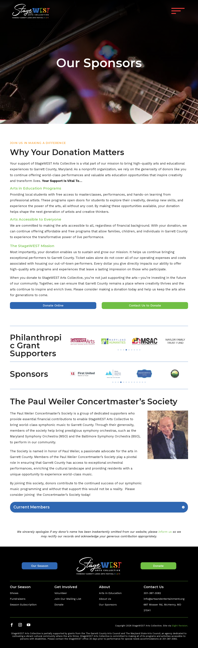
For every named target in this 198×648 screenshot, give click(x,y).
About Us (105, 598)
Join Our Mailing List (67, 598)
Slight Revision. (180, 625)
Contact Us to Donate (145, 305)
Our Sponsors (108, 604)
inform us (165, 531)
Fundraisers (17, 598)
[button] (122, 349)
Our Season (39, 566)
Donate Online (53, 305)
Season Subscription (23, 604)
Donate (158, 566)
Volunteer (60, 593)
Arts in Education (110, 593)
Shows (14, 593)
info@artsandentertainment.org (164, 598)
